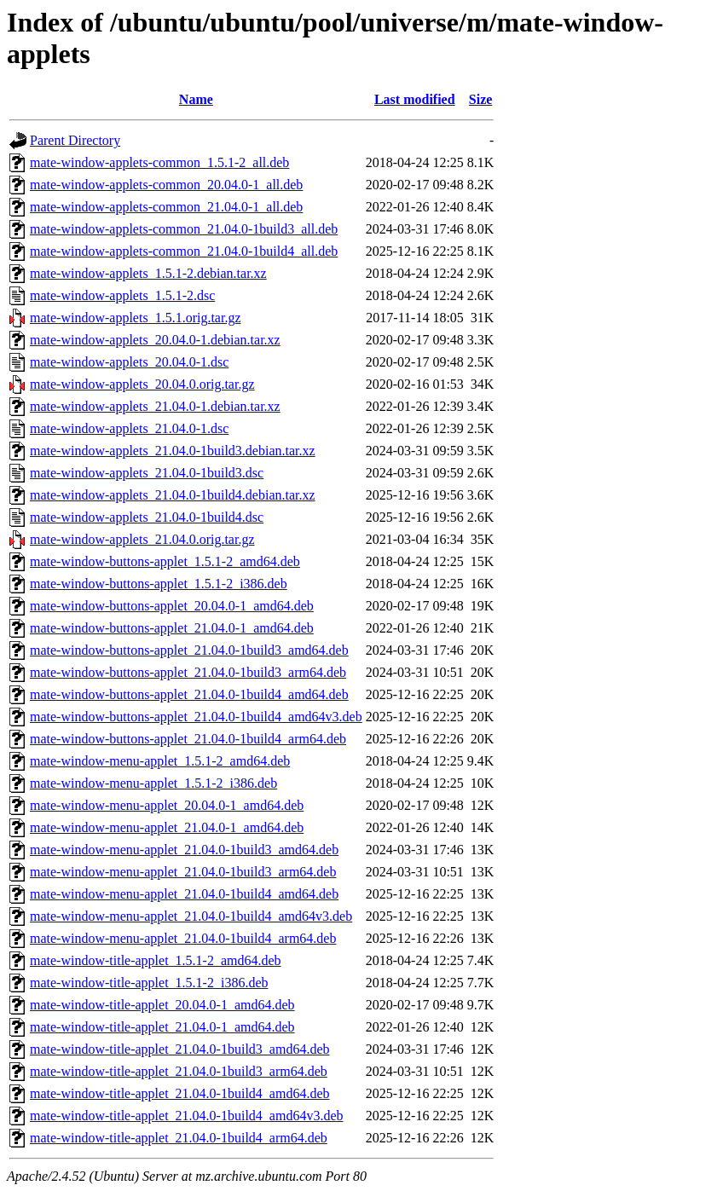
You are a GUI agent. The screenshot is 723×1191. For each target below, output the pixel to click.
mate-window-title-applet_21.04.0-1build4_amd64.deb (179, 1093)
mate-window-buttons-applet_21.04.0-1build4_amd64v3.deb (196, 716)
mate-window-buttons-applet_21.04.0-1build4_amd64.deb (189, 694)
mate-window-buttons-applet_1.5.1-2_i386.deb (158, 583)
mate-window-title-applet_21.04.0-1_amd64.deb (162, 1027)
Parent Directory (75, 140)
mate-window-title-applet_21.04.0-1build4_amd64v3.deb (186, 1115)
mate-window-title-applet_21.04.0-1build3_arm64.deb (178, 1071)
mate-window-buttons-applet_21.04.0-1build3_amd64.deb (189, 650)
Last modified (414, 99)
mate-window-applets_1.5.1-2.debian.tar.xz (148, 273)
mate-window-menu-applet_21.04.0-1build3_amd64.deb (184, 849)
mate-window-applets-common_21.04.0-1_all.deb (166, 206)
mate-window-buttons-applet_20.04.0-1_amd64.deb (172, 605)
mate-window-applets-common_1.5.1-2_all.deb (159, 162)
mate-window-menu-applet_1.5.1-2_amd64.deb (160, 761)
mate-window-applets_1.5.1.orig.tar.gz (135, 317)
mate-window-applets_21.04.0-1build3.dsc (146, 472)
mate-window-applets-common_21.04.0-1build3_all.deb (184, 229)
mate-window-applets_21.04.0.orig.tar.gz (142, 539)
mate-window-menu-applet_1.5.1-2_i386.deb (153, 783)
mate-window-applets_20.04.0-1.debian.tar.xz (155, 339)
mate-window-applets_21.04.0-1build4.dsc (146, 517)
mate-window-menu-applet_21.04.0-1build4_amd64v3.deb (191, 916)
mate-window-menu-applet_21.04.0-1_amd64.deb (167, 827)
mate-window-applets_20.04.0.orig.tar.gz (142, 384)
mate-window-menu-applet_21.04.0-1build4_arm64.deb (183, 938)
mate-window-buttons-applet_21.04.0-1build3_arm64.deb (188, 672)
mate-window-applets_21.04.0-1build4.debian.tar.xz (172, 495)
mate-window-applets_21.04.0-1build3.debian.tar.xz (172, 450)
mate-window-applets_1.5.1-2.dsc (122, 295)
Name (196, 99)
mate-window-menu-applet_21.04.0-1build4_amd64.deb (184, 894)
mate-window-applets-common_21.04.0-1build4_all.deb (184, 251)
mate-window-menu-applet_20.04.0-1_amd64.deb (167, 805)
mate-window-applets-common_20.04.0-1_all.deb (166, 184)
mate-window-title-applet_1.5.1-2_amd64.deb (155, 960)
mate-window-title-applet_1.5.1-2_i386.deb (149, 982)
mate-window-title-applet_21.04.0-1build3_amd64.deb (179, 1049)
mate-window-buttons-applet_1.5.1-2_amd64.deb (165, 561)
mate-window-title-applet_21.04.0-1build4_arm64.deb (178, 1137)
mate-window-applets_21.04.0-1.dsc (129, 428)
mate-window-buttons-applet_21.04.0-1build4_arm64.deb (188, 738)
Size (481, 99)
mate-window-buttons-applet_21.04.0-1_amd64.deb (172, 628)
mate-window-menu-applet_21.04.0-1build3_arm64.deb (183, 871)
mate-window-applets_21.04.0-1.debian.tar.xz (155, 406)
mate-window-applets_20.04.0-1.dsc (129, 362)
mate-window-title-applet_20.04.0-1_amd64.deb (162, 1004)
